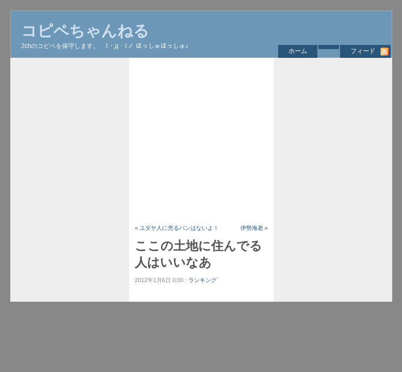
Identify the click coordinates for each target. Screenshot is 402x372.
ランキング (202, 280)
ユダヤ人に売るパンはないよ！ (179, 228)
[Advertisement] (265, 140)
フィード (362, 51)
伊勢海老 (251, 228)
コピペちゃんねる (85, 30)
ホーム (297, 51)
